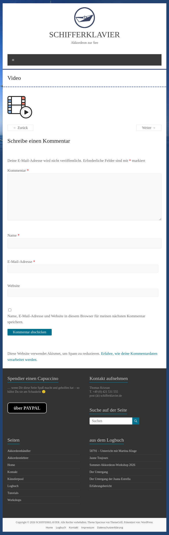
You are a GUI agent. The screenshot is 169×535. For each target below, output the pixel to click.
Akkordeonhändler (19, 451)
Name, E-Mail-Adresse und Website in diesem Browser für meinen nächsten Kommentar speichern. (76, 319)
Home (11, 465)
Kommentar (18, 170)
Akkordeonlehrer (18, 458)
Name (13, 235)
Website (13, 286)
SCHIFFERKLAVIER (84, 34)
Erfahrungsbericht (101, 486)
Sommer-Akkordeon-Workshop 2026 (112, 465)
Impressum (87, 527)
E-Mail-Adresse (21, 261)
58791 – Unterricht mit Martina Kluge (113, 451)
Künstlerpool (15, 479)
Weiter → (149, 128)
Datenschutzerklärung (110, 527)
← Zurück (20, 128)
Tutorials (12, 493)
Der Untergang (99, 472)
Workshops (14, 500)
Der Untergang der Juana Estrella (110, 479)
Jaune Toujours (99, 458)
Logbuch (12, 486)
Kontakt (12, 472)
